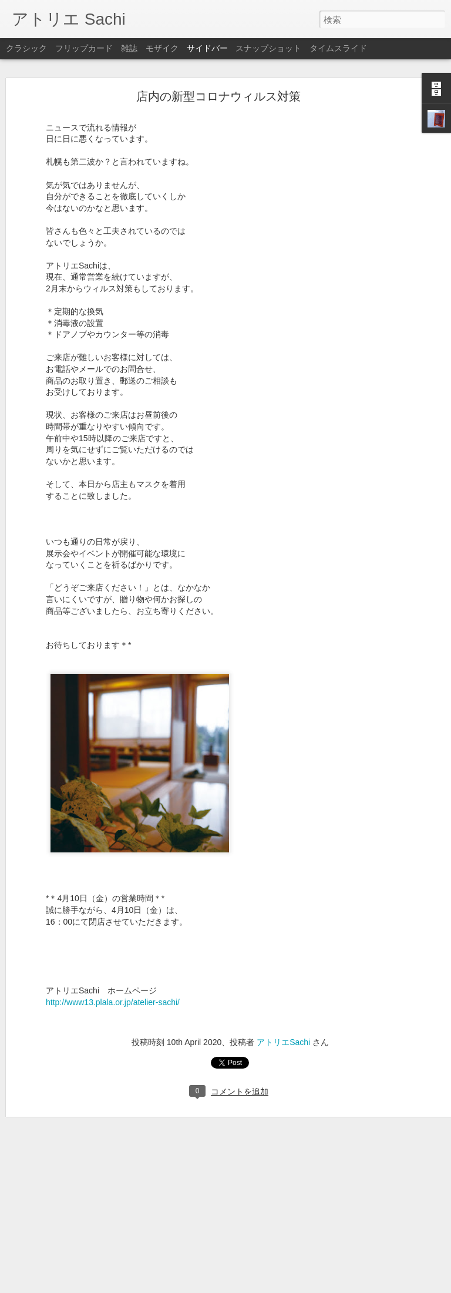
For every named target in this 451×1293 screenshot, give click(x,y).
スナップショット (268, 48)
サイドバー (207, 48)
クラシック (26, 48)
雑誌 (129, 48)
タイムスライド (338, 48)
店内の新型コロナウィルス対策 (218, 96)
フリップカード (84, 48)
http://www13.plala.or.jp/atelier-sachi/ (113, 1002)
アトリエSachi (283, 1042)
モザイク (162, 48)
